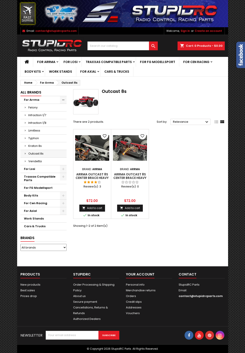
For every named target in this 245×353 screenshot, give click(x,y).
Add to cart (92, 208)
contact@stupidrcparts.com (56, 31)
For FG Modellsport (157, 62)
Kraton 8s (35, 146)
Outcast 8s (36, 153)
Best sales (27, 290)
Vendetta (35, 161)
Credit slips (134, 302)
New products (30, 285)
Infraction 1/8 (37, 123)
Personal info (135, 285)
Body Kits (33, 71)
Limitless (34, 130)
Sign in (185, 31)
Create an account (208, 31)
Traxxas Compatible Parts (109, 62)
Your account (140, 274)
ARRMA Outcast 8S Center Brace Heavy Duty (92, 178)
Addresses (134, 307)
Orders (131, 296)
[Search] (122, 45)
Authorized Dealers (87, 319)
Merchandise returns (141, 290)
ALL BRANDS (30, 92)
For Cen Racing (196, 62)
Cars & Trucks (116, 71)
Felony (33, 107)
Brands (27, 237)
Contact (187, 274)
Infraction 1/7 (37, 115)
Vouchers (133, 313)
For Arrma (46, 62)
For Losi (71, 62)
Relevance (191, 122)
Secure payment (85, 302)
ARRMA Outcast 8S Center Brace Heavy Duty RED (129, 178)
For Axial (88, 71)
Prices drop (28, 296)
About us (79, 296)
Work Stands (60, 71)
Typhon (33, 138)
